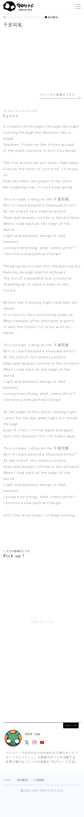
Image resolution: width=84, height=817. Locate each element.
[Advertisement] (42, 670)
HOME (7, 780)
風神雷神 (51, 17)
